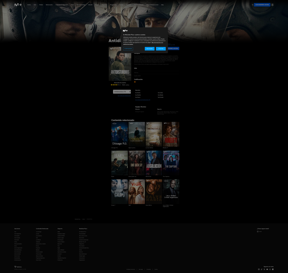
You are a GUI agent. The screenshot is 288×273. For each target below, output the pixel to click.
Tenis (72, 4)
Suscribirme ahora (262, 5)
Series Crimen (17, 255)
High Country (132, 147)
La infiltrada (38, 239)
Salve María (149, 205)
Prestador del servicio (131, 269)
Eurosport (59, 253)
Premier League (61, 237)
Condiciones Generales (83, 239)
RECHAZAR (150, 48)
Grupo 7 (113, 205)
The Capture (166, 176)
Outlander (38, 241)
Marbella (37, 249)
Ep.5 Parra (137, 97)
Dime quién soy (132, 176)
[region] (144, 40)
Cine (35, 4)
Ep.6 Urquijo (160, 97)
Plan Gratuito (81, 245)
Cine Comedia (17, 237)
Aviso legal (141, 269)
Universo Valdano (61, 241)
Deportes (104, 4)
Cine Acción (16, 239)
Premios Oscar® (39, 251)
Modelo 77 (165, 147)
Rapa (112, 176)
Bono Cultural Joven (152, 4)
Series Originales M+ (18, 247)
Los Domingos (38, 231)
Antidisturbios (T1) (120, 92)
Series (29, 4)
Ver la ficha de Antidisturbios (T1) (142, 99)
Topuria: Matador (61, 249)
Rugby (97, 4)
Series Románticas (18, 249)
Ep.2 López (160, 92)
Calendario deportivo (62, 4)
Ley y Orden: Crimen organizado (168, 206)
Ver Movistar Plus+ (82, 231)
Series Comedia (17, 253)
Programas (113, 4)
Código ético (81, 243)
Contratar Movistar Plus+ (84, 247)
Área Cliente (81, 237)
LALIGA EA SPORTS (61, 235)
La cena (37, 233)
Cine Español (17, 235)
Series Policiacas (17, 251)
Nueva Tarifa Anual (83, 253)
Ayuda (259, 231)
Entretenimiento (17, 260)
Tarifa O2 (81, 251)
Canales (128, 4)
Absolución (148, 176)
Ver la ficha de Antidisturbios (124, 95)
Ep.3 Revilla (138, 94)
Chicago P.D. (114, 147)
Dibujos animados (39, 255)
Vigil (130, 205)
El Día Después (60, 239)
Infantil (90, 4)
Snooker (59, 255)
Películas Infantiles (18, 243)
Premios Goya (38, 253)
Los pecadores (39, 235)
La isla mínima (149, 147)
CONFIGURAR (128, 48)
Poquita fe (38, 247)
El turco (37, 245)
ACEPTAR (160, 48)
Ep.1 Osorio (137, 92)
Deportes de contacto (62, 251)
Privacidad (149, 269)
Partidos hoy (60, 260)
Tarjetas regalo (82, 255)
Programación (82, 260)
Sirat (37, 237)
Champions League (61, 233)
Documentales (81, 4)
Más (162, 5)
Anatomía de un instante (41, 243)
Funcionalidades (139, 4)
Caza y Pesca (38, 260)
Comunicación (82, 258)
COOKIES (156, 269)
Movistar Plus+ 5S (82, 241)
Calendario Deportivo (62, 258)
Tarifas (80, 249)
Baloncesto (49, 4)
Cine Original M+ (17, 233)
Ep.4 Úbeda (160, 94)
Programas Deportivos (40, 258)
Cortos (121, 4)
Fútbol (41, 4)
